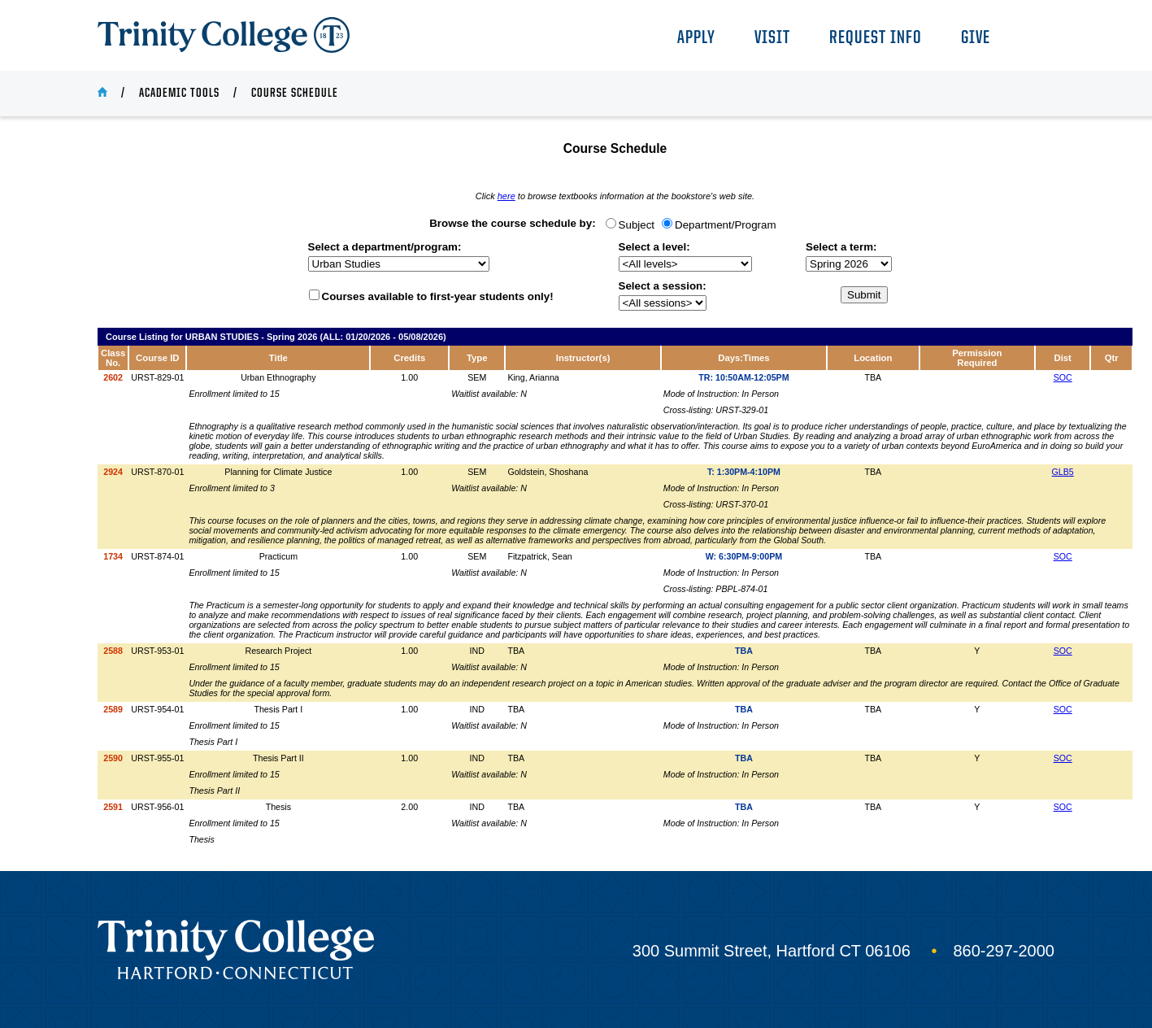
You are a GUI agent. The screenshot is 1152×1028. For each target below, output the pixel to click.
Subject (636, 225)
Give (975, 38)
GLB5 (1063, 472)
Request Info (875, 38)
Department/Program (725, 225)
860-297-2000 (1003, 951)
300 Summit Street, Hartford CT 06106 (772, 951)
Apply (696, 38)
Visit (772, 38)
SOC (1063, 377)
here (506, 196)
